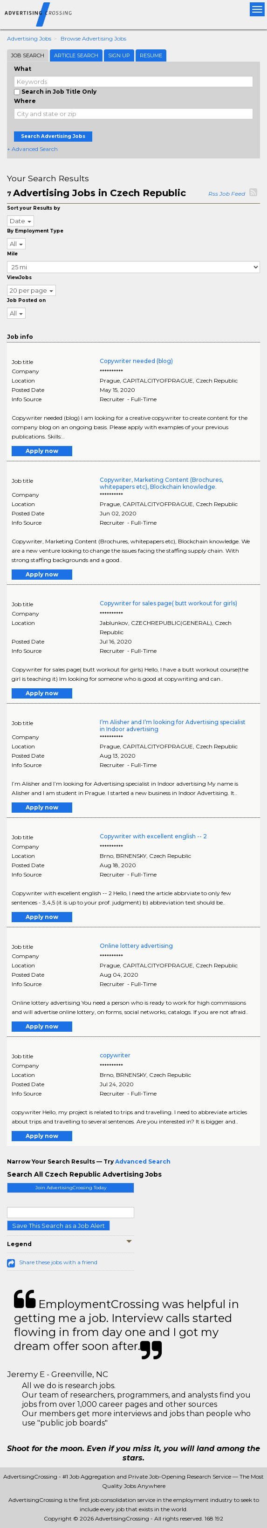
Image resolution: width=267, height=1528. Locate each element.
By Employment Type (35, 231)
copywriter (115, 1055)
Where (25, 100)
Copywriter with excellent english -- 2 (153, 836)
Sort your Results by (33, 208)
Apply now (42, 450)
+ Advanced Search (32, 148)
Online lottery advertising (136, 945)
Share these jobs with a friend (58, 1262)
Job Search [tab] (27, 55)
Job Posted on (26, 300)
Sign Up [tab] (119, 55)
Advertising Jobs (29, 38)
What (22, 68)
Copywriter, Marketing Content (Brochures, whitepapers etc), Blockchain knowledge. (161, 483)
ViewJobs (19, 277)
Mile (12, 254)
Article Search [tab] (76, 55)
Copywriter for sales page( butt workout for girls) (168, 603)
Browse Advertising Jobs (93, 38)
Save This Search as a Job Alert (58, 1225)
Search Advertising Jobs (53, 136)
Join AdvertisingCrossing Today (70, 1188)
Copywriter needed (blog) (136, 360)
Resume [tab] (151, 55)
